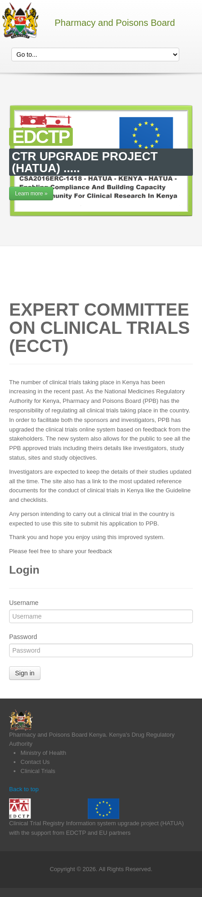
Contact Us (35, 761)
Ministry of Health (43, 752)
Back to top (24, 789)
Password (23, 636)
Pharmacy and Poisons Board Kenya (57, 734)
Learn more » (31, 193)
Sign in (25, 673)
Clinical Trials (38, 771)
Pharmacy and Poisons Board (115, 23)
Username (24, 602)
